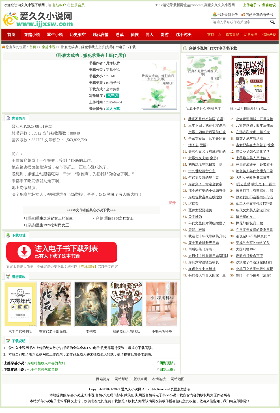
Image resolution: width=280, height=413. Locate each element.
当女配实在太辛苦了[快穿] (255, 145)
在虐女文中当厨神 (202, 269)
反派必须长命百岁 (249, 256)
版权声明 (140, 379)
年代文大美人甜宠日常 (253, 210)
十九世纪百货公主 (202, 171)
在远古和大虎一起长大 (253, 132)
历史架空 (78, 35)
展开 (172, 203)
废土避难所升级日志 (203, 243)
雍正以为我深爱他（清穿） (250, 108)
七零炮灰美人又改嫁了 (253, 158)
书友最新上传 (227, 15)
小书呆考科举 (162, 331)
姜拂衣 (91, 331)
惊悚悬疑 (269, 35)
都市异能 (232, 35)
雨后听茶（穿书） (202, 249)
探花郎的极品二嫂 (249, 223)
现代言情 (101, 35)
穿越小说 (32, 35)
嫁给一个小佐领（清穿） (254, 275)
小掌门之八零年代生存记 (254, 269)
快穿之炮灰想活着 (249, 138)
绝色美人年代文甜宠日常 (254, 171)
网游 (165, 35)
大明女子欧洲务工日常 (253, 178)
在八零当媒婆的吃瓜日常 (254, 230)
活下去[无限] (198, 145)
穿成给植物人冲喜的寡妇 (46, 363)
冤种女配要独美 (200, 210)
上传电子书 (251, 5)
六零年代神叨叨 (20, 331)
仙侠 (135, 35)
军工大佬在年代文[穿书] (254, 204)
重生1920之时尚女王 (47, 225)
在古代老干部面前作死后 (57, 331)
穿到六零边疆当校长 (203, 262)
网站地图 (177, 379)
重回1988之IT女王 (114, 218)
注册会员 (78, 5)
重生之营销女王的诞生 (49, 218)
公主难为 (195, 217)
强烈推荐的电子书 (259, 15)
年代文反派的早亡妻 (203, 178)
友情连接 (159, 379)
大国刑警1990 (246, 249)
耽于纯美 (183, 35)
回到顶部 (166, 363)
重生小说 (55, 35)
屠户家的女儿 (246, 217)
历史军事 (251, 35)
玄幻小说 (214, 35)
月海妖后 (113, 63)
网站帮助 (121, 379)
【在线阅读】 (87, 267)
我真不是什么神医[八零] (204, 108)
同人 (150, 35)
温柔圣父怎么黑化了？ (253, 152)
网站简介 (103, 379)
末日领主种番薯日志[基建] (208, 256)
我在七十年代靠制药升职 (207, 236)
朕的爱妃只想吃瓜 (126, 331)
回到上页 (166, 370)
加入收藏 (113, 109)
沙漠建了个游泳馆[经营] (254, 262)
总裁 (120, 35)
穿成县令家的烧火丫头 (253, 243)
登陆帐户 (59, 5)
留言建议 (269, 5)
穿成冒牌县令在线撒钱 (205, 197)
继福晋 (193, 204)
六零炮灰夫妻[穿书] (203, 158)
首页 (11, 35)
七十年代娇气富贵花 (42, 370)
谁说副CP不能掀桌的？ (253, 236)
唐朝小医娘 (196, 230)
